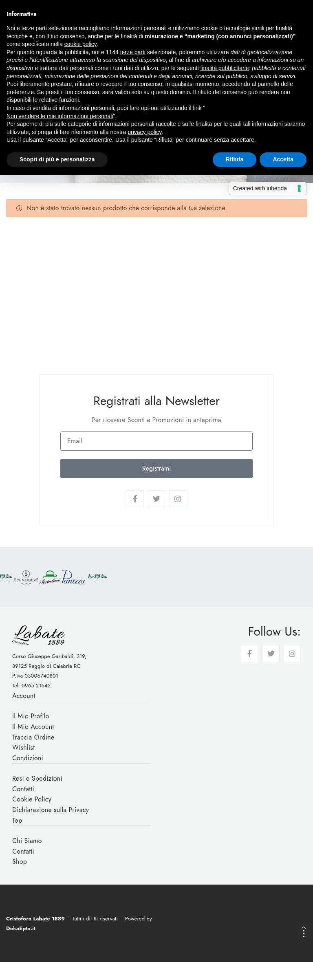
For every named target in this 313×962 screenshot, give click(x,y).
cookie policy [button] (80, 44)
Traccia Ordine (33, 737)
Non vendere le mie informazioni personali (60, 116)
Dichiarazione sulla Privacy (50, 810)
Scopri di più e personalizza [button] (57, 159)
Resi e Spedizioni (37, 778)
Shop (19, 861)
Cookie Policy (31, 799)
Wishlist (23, 747)
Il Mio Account (33, 726)
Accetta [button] (283, 159)
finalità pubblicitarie (224, 68)
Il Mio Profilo (30, 716)
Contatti (23, 789)
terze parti (132, 52)
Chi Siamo (27, 840)
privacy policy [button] (144, 132)
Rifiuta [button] (235, 159)
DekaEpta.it (20, 928)
